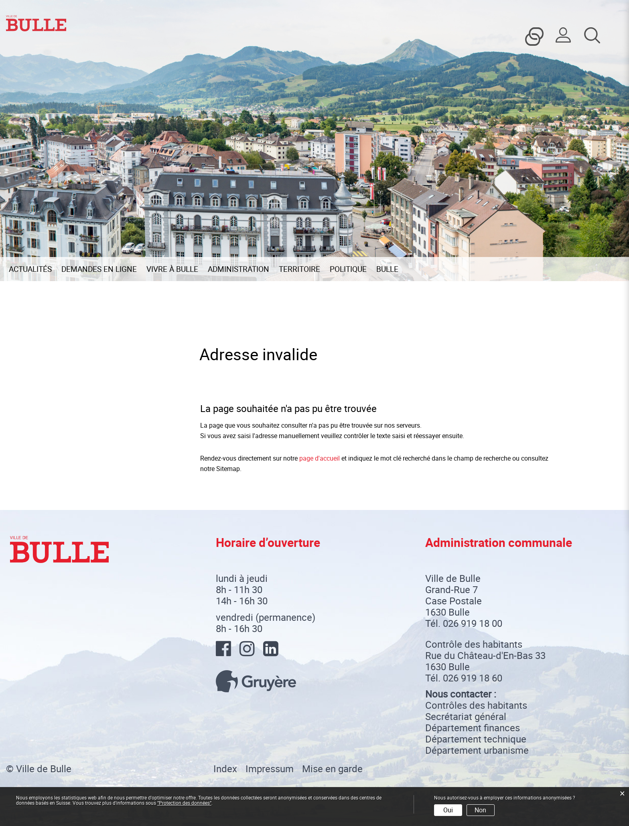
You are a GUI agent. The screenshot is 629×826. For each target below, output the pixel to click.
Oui (448, 810)
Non (480, 810)
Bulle (387, 269)
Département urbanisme (477, 750)
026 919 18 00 (472, 623)
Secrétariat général (465, 716)
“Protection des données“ (184, 802)
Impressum (270, 768)
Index (225, 768)
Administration (238, 269)
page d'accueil (319, 458)
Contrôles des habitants (476, 705)
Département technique (475, 738)
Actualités (30, 269)
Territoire (299, 269)
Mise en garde (332, 768)
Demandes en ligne (99, 269)
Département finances (472, 727)
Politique (348, 269)
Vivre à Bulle (172, 269)
